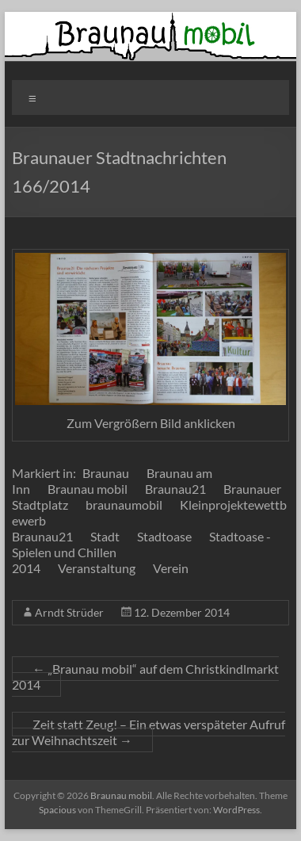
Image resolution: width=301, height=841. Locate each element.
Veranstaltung (96, 567)
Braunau (105, 472)
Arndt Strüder (69, 612)
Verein (171, 567)
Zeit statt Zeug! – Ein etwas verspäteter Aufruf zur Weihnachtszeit (148, 732)
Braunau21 (175, 488)
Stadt (105, 536)
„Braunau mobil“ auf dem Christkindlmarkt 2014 (145, 676)
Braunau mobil (88, 488)
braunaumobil (124, 504)
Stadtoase (164, 536)
